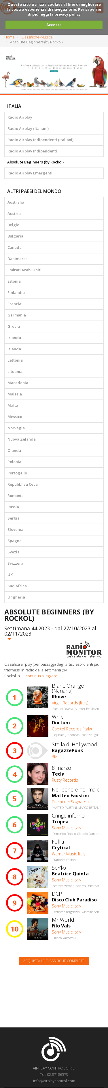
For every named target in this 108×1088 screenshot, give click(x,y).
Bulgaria (15, 236)
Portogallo (17, 473)
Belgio (13, 224)
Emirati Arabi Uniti (24, 270)
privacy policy (67, 14)
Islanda (14, 348)
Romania (15, 495)
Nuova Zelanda (21, 439)
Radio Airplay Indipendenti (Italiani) (40, 139)
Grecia (13, 326)
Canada (14, 247)
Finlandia (16, 292)
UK (10, 574)
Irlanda (14, 337)
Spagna (14, 540)
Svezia (13, 552)
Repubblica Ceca (22, 484)
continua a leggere (41, 675)
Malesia (14, 394)
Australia (15, 202)
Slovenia (15, 529)
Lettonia (15, 360)
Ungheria (16, 597)
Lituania (14, 371)
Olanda (14, 450)
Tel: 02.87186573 (54, 1074)
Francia (14, 303)
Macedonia (17, 382)
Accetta (54, 24)
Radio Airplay (19, 117)
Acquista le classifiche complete (54, 960)
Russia (13, 506)
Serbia (13, 518)
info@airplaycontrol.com (54, 1080)
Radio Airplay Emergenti (29, 173)
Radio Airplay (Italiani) (28, 128)
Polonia (14, 461)
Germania (16, 315)
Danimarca (17, 258)
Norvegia (16, 427)
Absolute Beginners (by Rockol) (35, 162)
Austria (14, 213)
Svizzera (15, 563)
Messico (14, 416)
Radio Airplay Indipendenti (32, 151)
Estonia (14, 281)
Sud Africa (17, 585)
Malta (12, 405)
